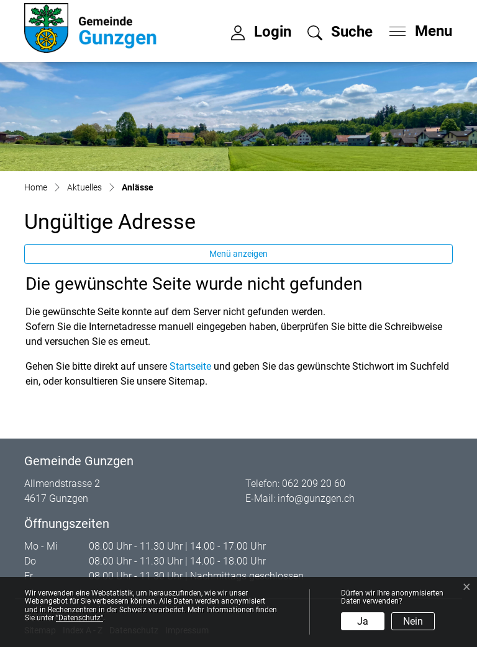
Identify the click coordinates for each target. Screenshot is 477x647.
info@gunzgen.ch (316, 498)
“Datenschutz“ (79, 618)
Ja (362, 621)
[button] (340, 33)
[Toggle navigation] (417, 28)
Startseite (190, 366)
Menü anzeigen (238, 254)
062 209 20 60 (313, 483)
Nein (413, 621)
